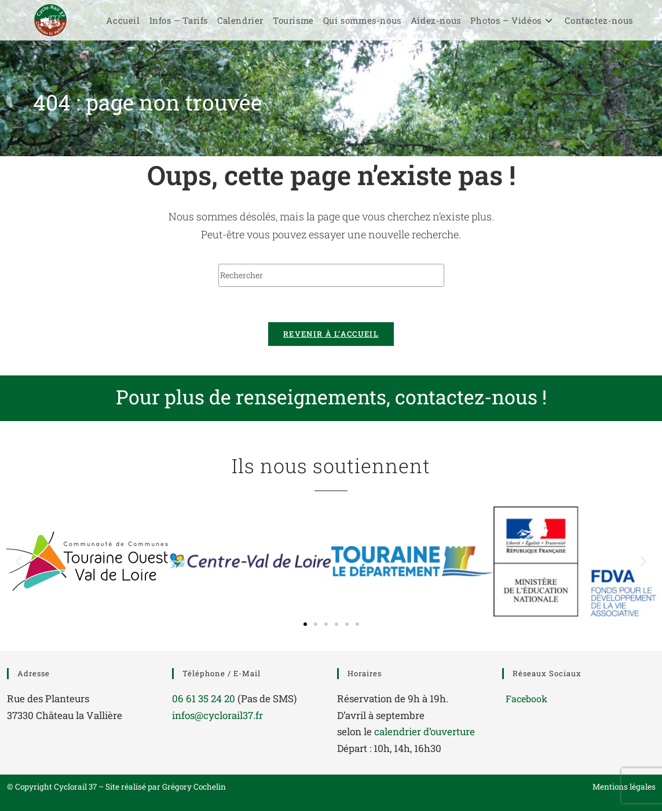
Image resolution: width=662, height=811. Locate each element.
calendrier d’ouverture (424, 731)
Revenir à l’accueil (331, 334)
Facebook (526, 698)
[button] (19, 561)
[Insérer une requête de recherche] (331, 275)
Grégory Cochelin (194, 786)
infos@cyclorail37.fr (217, 715)
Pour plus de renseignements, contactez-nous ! (331, 397)
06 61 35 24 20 (203, 698)
